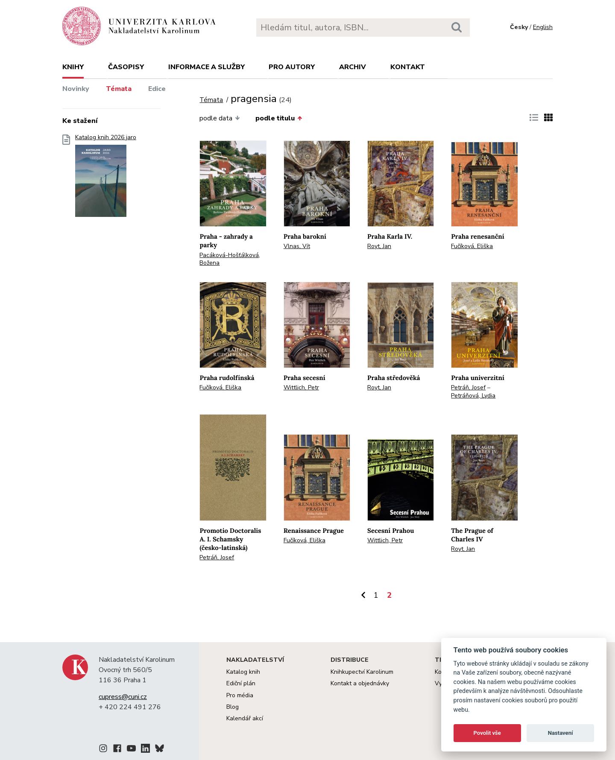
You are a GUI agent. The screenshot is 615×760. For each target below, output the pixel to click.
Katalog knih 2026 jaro (105, 178)
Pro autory (292, 67)
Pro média (239, 695)
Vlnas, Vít (297, 246)
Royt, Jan (379, 246)
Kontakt (407, 67)
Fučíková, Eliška (472, 246)
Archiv (352, 67)
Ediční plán (240, 683)
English (543, 27)
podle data (219, 118)
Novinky (75, 89)
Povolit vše (487, 733)
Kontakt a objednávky (360, 683)
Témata (119, 89)
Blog (232, 707)
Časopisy (126, 67)
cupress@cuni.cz (123, 697)
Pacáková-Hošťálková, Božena (229, 259)
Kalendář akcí (244, 718)
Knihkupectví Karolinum (362, 672)
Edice (157, 89)
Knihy (73, 67)
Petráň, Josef (468, 387)
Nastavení (560, 733)
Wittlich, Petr (301, 387)
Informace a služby (206, 67)
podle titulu (278, 118)
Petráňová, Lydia (473, 396)
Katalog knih (243, 672)
